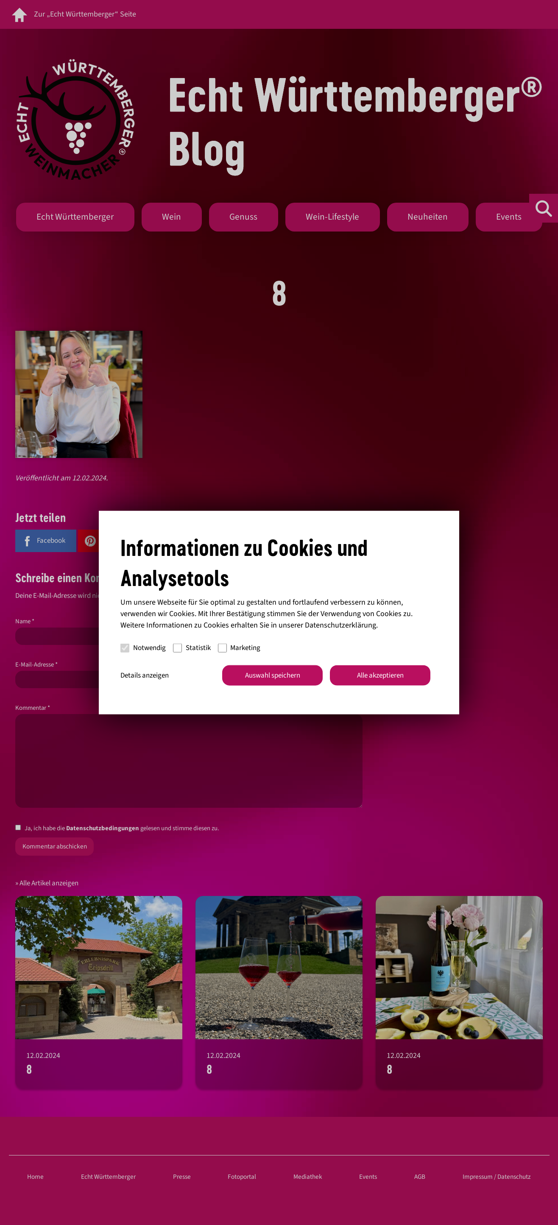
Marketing (239, 648)
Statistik (192, 648)
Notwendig (143, 648)
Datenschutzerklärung (340, 624)
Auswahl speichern (272, 675)
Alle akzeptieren (380, 675)
